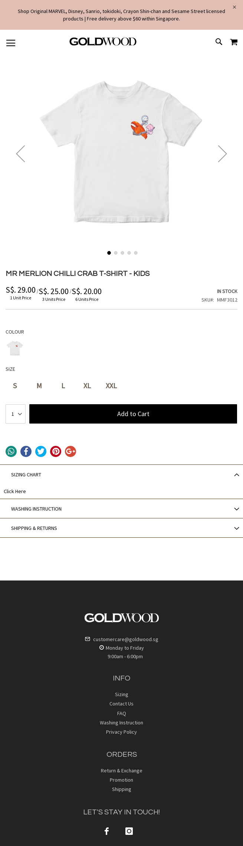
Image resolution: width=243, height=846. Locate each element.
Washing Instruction (121, 722)
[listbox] (121, 349)
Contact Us (121, 703)
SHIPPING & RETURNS (34, 528)
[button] (20, 154)
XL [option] (87, 385)
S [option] (15, 385)
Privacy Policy (121, 731)
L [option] (63, 385)
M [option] (39, 385)
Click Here (15, 491)
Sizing (121, 694)
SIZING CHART (26, 474)
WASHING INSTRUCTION (36, 508)
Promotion (121, 779)
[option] (15, 348)
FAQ (121, 713)
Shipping (121, 789)
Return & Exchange (121, 770)
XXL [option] (111, 385)
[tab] (121, 474)
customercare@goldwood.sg (121, 639)
